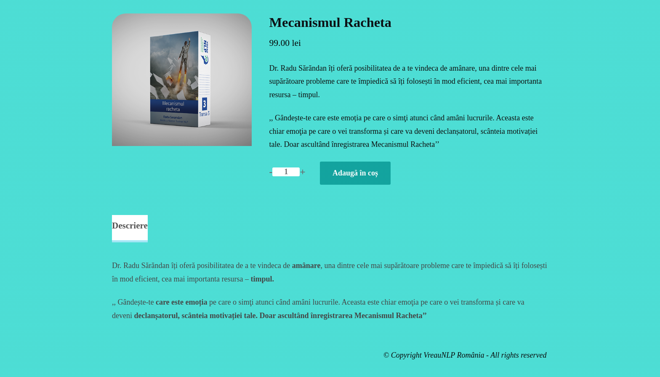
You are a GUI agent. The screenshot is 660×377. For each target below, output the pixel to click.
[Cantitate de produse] (286, 171)
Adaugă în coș (355, 173)
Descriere (130, 225)
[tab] (130, 229)
